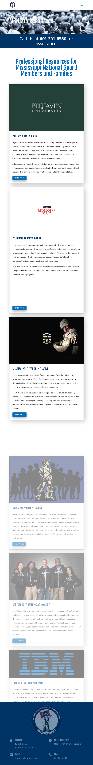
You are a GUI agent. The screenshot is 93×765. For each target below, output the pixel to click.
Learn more (19, 193)
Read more (19, 568)
